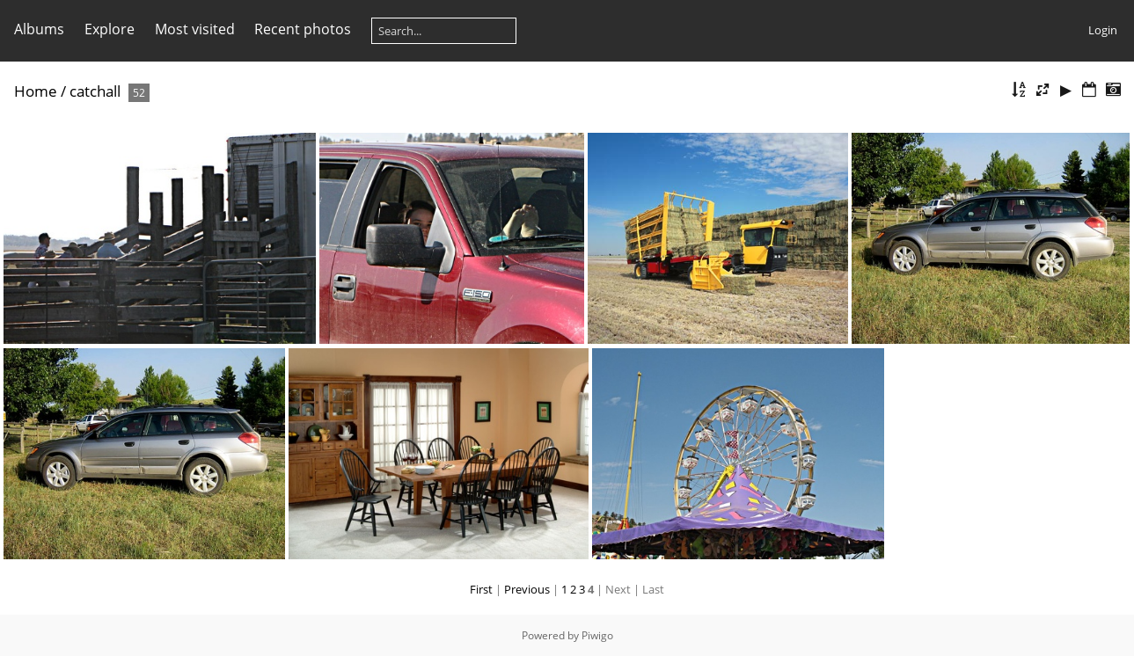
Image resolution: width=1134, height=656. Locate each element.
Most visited (195, 29)
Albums (39, 29)
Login (1102, 30)
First (481, 589)
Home (35, 91)
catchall (95, 91)
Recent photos (302, 29)
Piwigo (597, 635)
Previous (527, 589)
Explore (109, 29)
